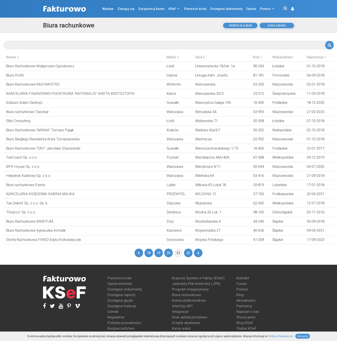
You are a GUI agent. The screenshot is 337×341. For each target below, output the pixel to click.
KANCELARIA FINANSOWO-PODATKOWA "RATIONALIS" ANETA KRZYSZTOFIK (70, 93)
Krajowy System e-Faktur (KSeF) (198, 278)
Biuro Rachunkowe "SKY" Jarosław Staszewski (43, 148)
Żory (170, 221)
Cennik (112, 311)
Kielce (171, 93)
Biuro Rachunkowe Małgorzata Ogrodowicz (40, 66)
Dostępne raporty (121, 295)
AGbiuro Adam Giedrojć (24, 102)
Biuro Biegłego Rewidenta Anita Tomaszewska (43, 139)
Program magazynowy (190, 289)
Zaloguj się (126, 9)
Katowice (174, 230)
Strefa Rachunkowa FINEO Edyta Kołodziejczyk (43, 239)
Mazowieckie (282, 84)
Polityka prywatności (124, 323)
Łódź (170, 66)
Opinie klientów (119, 283)
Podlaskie (280, 102)
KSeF (172, 9)
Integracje (180, 311)
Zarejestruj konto (151, 9)
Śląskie (277, 221)
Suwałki (173, 102)
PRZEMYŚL (176, 194)
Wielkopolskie (283, 157)
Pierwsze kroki (195, 9)
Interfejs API (182, 306)
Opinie (251, 9)
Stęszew (174, 203)
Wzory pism (246, 317)
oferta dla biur (240, 25)
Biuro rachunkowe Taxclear (27, 112)
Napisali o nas (247, 311)
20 (168, 253)
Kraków (173, 130)
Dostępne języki (120, 300)
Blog (240, 295)
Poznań (173, 157)
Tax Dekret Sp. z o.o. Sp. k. (27, 203)
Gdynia (172, 75)
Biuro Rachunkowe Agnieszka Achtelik (36, 230)
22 (188, 253)
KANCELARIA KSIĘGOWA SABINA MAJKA (40, 194)
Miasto (173, 57)
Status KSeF (246, 328)
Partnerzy (244, 306)
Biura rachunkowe (68, 25)
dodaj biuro (277, 25)
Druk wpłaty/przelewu (189, 317)
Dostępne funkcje (121, 306)
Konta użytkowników (189, 300)
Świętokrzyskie (284, 93)
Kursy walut (181, 328)
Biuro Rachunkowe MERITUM (29, 221)
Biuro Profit (15, 75)
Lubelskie (279, 185)
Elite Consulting (18, 121)
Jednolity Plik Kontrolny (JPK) (196, 283)
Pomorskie (281, 75)
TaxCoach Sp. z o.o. (22, 157)
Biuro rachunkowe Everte (25, 185)
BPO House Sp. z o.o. (23, 166)
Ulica (200, 57)
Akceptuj (302, 336)
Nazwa (12, 57)
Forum (241, 283)
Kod (257, 57)
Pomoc (265, 9)
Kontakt (242, 278)
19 (158, 253)
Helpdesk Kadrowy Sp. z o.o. (28, 175)
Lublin (171, 185)
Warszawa (175, 112)
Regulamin (115, 317)
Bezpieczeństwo (121, 328)
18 (148, 253)
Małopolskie (282, 130)
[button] (290, 9)
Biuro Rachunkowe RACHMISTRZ (33, 84)
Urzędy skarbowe (186, 323)
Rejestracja (316, 57)
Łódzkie (278, 66)
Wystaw (108, 9)
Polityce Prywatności (280, 336)
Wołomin (174, 84)
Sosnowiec (175, 239)
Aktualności (246, 300)
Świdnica (174, 212)
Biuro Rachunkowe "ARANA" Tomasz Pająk (40, 130)
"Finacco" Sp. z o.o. (21, 212)
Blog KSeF (244, 323)
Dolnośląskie (282, 212)
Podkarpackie (283, 194)
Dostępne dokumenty (226, 9)
